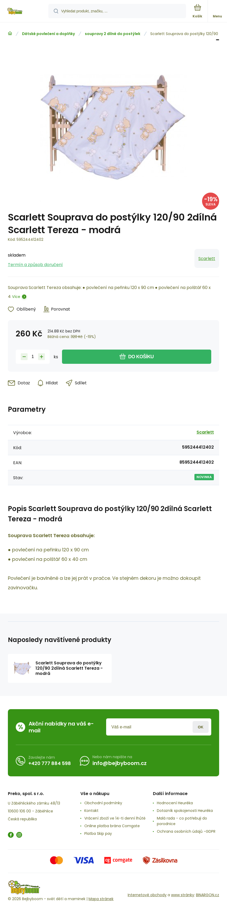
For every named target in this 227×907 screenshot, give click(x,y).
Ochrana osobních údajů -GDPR (186, 831)
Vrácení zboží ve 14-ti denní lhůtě (115, 818)
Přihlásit (201, 727)
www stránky (182, 895)
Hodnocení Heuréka (175, 803)
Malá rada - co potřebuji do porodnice (182, 821)
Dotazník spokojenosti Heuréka (185, 810)
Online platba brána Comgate (112, 825)
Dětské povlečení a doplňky (48, 33)
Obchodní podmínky (103, 803)
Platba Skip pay (98, 833)
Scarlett (206, 259)
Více (16, 296)
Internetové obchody (147, 895)
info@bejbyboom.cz (119, 763)
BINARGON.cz (207, 895)
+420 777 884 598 (49, 763)
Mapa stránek (101, 898)
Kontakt (91, 810)
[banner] (24, 11)
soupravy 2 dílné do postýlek (112, 33)
